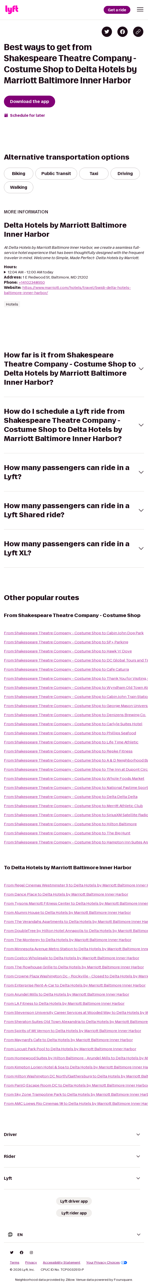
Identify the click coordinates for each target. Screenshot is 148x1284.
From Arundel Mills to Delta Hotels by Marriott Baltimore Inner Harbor (66, 994)
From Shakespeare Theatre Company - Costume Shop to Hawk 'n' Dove (68, 651)
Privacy (31, 1262)
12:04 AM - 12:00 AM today (30, 272)
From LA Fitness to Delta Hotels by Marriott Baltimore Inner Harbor (64, 1003)
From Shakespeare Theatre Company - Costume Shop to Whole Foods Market (74, 778)
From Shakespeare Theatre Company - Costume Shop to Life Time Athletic (71, 742)
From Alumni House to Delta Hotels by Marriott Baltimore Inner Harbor (67, 912)
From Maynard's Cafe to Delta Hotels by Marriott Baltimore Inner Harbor (68, 1039)
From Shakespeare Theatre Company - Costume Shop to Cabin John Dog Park (74, 632)
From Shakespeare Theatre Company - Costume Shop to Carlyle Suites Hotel (73, 723)
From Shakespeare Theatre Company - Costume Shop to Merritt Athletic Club (73, 805)
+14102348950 (32, 282)
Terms (14, 1262)
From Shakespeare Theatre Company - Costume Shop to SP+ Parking (66, 642)
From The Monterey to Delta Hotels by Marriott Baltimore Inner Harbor (67, 939)
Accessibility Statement (61, 1262)
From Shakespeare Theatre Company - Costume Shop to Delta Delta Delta (70, 796)
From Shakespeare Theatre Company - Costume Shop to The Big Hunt (67, 833)
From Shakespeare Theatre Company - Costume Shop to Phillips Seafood (70, 733)
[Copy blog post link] (138, 32)
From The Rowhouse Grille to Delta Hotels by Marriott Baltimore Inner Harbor (74, 967)
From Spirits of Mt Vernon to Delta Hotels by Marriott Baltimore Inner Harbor (72, 1030)
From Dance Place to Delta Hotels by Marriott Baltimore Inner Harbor (66, 894)
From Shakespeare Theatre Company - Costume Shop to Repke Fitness (68, 751)
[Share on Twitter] (107, 32)
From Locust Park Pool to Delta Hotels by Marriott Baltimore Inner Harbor (70, 1048)
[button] (140, 9)
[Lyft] (12, 10)
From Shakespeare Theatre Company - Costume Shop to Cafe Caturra (66, 669)
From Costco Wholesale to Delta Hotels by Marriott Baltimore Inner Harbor (71, 957)
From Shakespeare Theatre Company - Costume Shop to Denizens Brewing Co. (75, 714)
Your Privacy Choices (106, 1262)
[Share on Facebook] (122, 32)
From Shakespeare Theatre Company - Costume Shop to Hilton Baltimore (70, 823)
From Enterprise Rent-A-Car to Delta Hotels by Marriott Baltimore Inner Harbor (75, 985)
